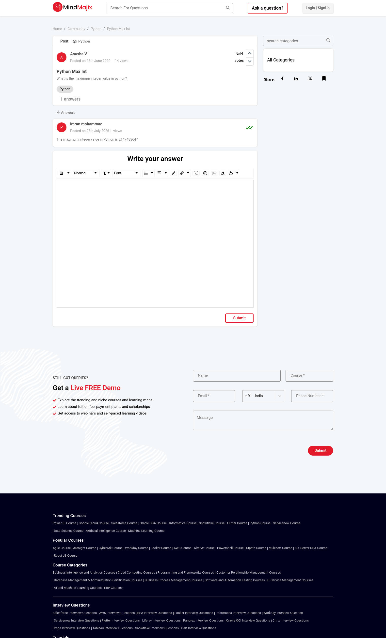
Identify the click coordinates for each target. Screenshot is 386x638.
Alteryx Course (204, 548)
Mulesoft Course (280, 548)
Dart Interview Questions (198, 628)
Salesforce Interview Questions (75, 613)
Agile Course (62, 548)
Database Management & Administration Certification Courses (98, 580)
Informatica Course (182, 523)
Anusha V (78, 54)
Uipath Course (256, 548)
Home (57, 29)
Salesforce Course (124, 523)
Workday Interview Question (283, 613)
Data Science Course (68, 531)
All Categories (281, 59)
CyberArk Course (111, 548)
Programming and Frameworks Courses (186, 572)
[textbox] (155, 187)
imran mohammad (86, 124)
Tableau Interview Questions (113, 628)
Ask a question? (267, 8)
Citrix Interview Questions (291, 620)
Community (76, 29)
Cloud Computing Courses (136, 572)
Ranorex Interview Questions (203, 620)
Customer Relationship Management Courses (248, 572)
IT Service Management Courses (290, 580)
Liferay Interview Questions (161, 620)
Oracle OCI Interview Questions (248, 620)
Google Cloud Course (94, 523)
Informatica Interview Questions (238, 613)
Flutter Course (237, 523)
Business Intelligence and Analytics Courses (84, 572)
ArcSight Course (84, 548)
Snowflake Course (212, 523)
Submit (239, 318)
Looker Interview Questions (194, 613)
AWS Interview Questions (117, 613)
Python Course (260, 523)
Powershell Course (230, 548)
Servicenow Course (286, 523)
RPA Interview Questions (154, 613)
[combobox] (245, 396)
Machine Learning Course (146, 531)
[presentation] (230, 450)
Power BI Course (64, 523)
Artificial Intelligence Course (106, 531)
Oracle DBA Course (153, 523)
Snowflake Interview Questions (157, 628)
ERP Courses (113, 588)
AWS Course (183, 548)
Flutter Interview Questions (121, 620)
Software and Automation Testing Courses (235, 580)
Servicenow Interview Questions (76, 620)
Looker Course (161, 548)
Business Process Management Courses (173, 580)
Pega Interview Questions (72, 628)
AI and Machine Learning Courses (78, 588)
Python (96, 29)
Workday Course (136, 548)
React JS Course (65, 555)
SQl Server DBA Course (311, 548)
